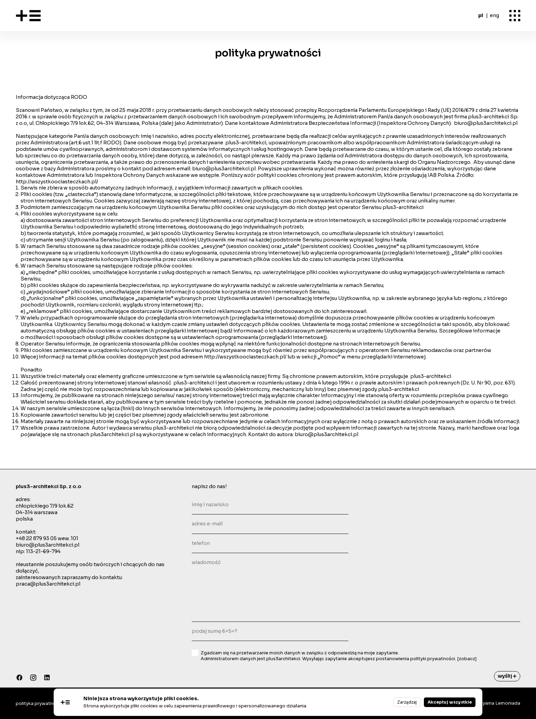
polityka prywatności (39, 703)
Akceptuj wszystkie (450, 702)
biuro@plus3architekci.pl (486, 123)
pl (480, 15)
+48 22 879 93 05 (36, 538)
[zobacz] (467, 659)
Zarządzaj (407, 702)
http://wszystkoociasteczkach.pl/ (57, 182)
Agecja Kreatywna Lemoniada (487, 703)
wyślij (507, 676)
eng (494, 15)
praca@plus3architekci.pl (48, 584)
